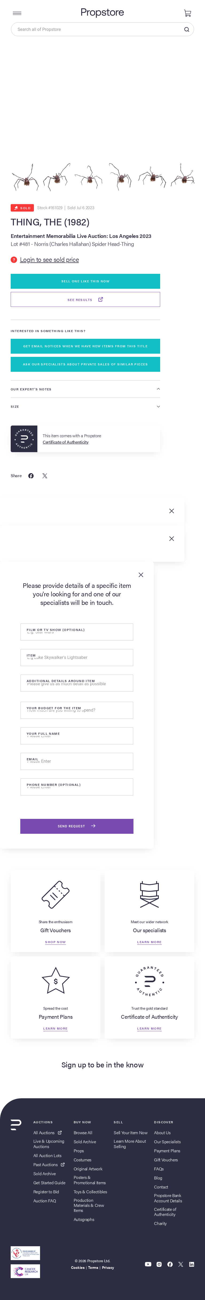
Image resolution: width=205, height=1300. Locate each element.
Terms (93, 1267)
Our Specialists (167, 1141)
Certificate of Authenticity (165, 1212)
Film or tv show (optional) (56, 629)
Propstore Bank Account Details (168, 1198)
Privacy (108, 1267)
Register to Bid (46, 1191)
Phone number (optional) (54, 784)
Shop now (55, 941)
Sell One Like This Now (85, 281)
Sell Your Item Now (130, 1132)
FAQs (159, 1168)
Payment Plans (167, 1150)
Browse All (83, 1132)
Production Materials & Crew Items (89, 1205)
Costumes (82, 1159)
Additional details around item (61, 680)
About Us (162, 1132)
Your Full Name (43, 733)
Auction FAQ (44, 1200)
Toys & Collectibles (90, 1191)
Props (79, 1150)
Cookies (78, 1267)
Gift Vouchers (166, 1159)
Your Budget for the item (54, 707)
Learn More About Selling (130, 1143)
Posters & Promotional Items (90, 1180)
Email (32, 759)
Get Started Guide (49, 1182)
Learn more (149, 941)
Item (31, 655)
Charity (160, 1223)
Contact (161, 1186)
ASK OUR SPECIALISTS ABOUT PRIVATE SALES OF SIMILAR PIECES (85, 364)
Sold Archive (44, 1173)
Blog (158, 1177)
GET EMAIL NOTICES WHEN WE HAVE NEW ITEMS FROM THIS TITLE (85, 346)
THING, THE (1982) (50, 221)
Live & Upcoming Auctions (48, 1143)
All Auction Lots (47, 1155)
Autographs (84, 1219)
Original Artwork (88, 1168)
